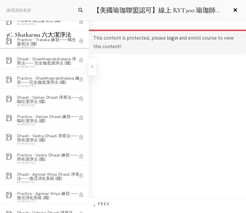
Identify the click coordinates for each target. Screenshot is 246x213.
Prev (104, 204)
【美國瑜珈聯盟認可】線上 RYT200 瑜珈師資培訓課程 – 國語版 (154, 14)
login (172, 38)
